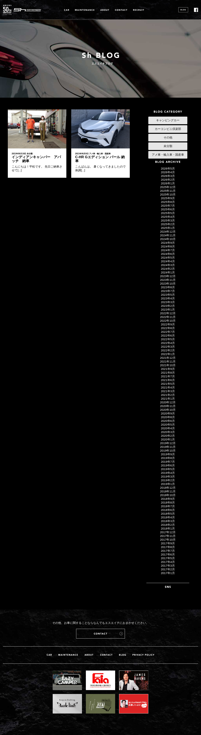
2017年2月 (168, 569)
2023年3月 (168, 302)
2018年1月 (168, 528)
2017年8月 (168, 547)
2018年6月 (168, 510)
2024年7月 (168, 250)
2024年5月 (168, 257)
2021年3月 (168, 391)
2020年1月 (168, 439)
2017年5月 (168, 558)
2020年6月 (168, 420)
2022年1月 (168, 354)
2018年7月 (168, 506)
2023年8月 (168, 287)
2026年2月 (168, 179)
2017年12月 (168, 532)
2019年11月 (168, 446)
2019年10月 (168, 450)
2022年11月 (168, 317)
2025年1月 (168, 228)
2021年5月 (168, 383)
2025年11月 (168, 190)
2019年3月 (168, 476)
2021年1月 (168, 398)
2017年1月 (168, 573)
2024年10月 (168, 239)
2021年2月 (168, 395)
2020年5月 (168, 424)
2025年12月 (168, 187)
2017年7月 (168, 550)
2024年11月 (168, 235)
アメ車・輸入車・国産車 (100, 154)
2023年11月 (168, 279)
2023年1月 (168, 309)
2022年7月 (168, 331)
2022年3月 (168, 346)
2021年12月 (168, 357)
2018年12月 (168, 487)
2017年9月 (168, 543)
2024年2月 (168, 268)
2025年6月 (168, 209)
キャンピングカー (168, 120)
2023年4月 (168, 298)
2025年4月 (168, 216)
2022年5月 (168, 339)
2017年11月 (168, 536)
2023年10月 (168, 283)
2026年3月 (168, 176)
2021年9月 (168, 369)
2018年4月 (168, 517)
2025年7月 (168, 205)
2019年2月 (168, 480)
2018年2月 (168, 524)
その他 (168, 137)
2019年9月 (168, 454)
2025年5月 (168, 213)
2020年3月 (168, 432)
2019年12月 (168, 443)
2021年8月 (168, 372)
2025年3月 (168, 220)
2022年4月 (168, 343)
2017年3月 (168, 565)
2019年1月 (168, 484)
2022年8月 (168, 328)
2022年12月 (168, 313)
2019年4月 (168, 472)
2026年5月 (168, 168)
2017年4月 (168, 562)
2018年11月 (168, 491)
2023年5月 (168, 294)
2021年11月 (168, 361)
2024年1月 (168, 272)
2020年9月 (168, 413)
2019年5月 (168, 469)
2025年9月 (168, 198)
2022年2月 (168, 350)
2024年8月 (168, 246)
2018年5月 (168, 513)
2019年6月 (168, 465)
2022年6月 (168, 335)
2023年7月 (168, 291)
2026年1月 (168, 183)
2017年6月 (168, 554)
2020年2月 (168, 435)
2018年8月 (168, 502)
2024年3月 (168, 265)
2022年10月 (168, 320)
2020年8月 (168, 417)
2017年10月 (168, 539)
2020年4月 (168, 428)
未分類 (30, 154)
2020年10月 (168, 409)
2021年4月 (168, 387)
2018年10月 (168, 495)
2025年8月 (168, 202)
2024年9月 (168, 242)
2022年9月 (168, 324)
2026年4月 (168, 172)
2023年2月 (168, 305)
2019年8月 (168, 458)
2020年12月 (168, 402)
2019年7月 (168, 461)
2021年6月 (168, 380)
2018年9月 (168, 498)
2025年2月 (168, 224)
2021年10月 (168, 365)
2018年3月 (168, 521)
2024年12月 (168, 231)
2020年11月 (168, 406)
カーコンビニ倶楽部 (168, 128)
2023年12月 (168, 276)
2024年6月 (168, 253)
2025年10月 (168, 194)
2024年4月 (168, 261)
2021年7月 (168, 376)
